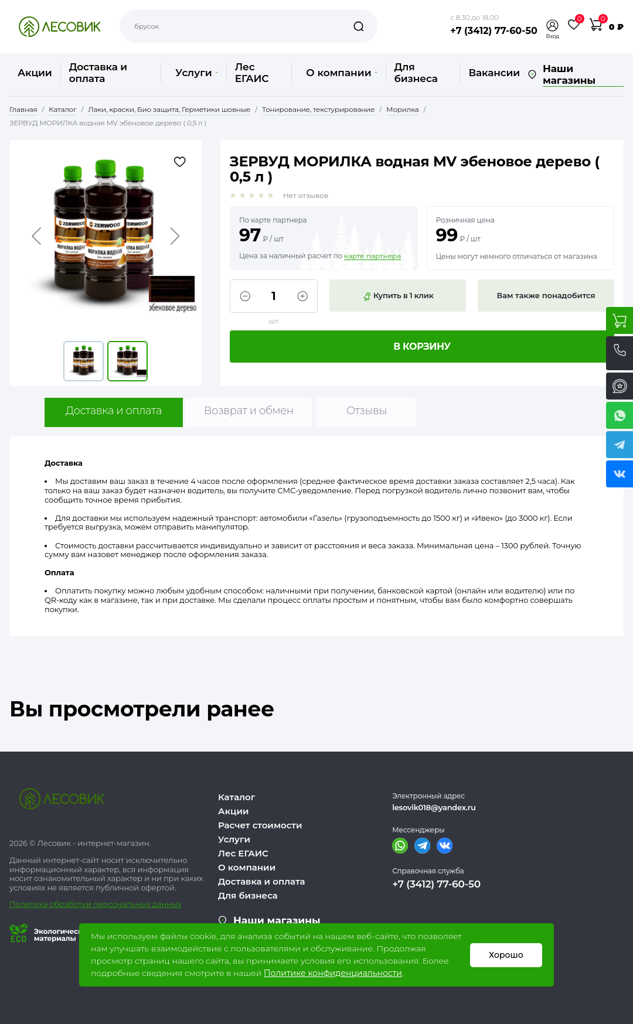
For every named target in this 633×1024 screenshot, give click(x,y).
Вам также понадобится (546, 295)
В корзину (422, 346)
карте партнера (372, 256)
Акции (35, 72)
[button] (552, 25)
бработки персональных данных (118, 904)
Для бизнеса (416, 72)
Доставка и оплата (98, 72)
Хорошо (506, 955)
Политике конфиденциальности (333, 973)
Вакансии (493, 72)
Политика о (32, 904)
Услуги (196, 72)
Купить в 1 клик (398, 296)
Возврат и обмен (249, 410)
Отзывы (366, 410)
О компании (341, 72)
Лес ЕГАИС (252, 72)
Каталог (236, 797)
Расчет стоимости (260, 825)
